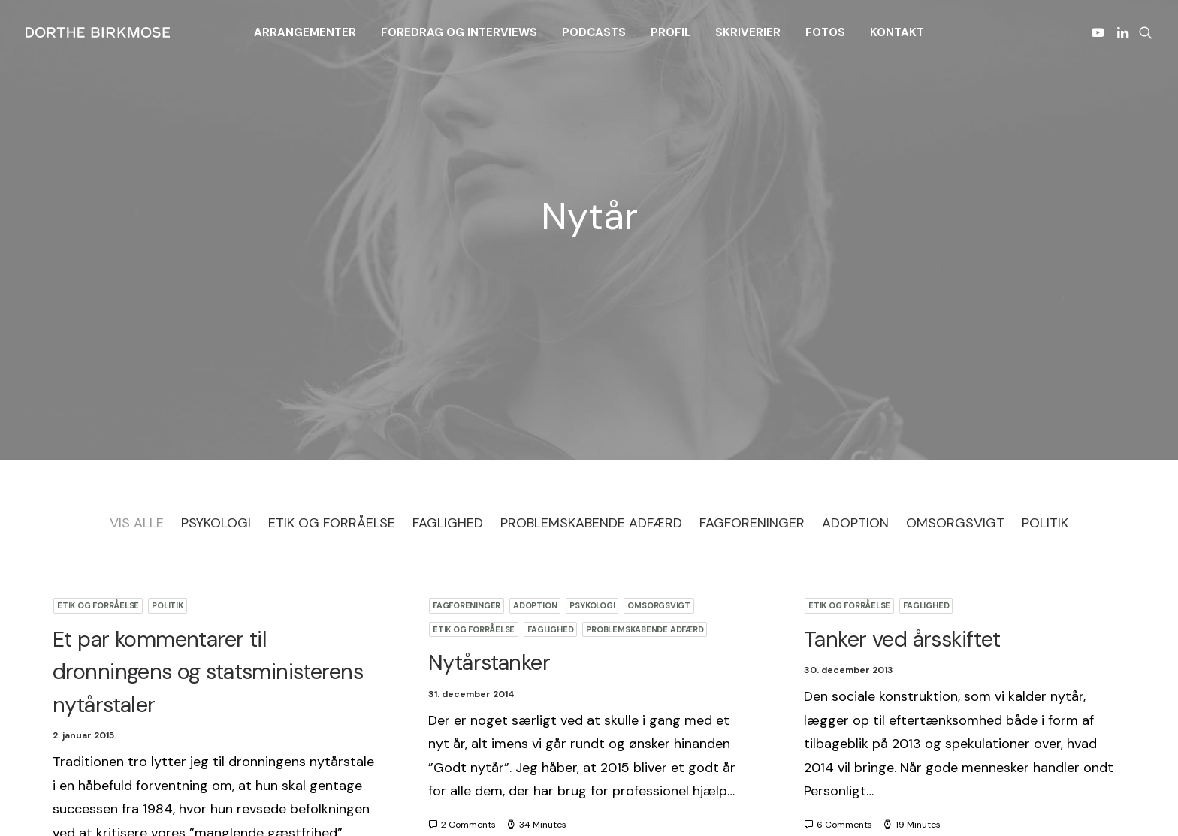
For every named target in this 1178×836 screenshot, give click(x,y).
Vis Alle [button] (137, 361)
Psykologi (592, 443)
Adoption (535, 443)
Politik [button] (1045, 361)
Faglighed (550, 467)
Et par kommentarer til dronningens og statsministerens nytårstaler (208, 510)
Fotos (825, 32)
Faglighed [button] (447, 361)
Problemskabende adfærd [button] (591, 361)
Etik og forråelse (98, 443)
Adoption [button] (855, 361)
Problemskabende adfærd (644, 467)
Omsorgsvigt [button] (955, 361)
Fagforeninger (466, 443)
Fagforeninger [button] (752, 361)
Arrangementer (305, 32)
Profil (670, 32)
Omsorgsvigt (658, 443)
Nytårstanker (489, 500)
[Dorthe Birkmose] (100, 32)
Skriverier (748, 32)
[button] (1100, 32)
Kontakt (897, 32)
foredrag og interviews (459, 32)
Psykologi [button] (216, 361)
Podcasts (594, 32)
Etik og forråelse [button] (331, 361)
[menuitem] (305, 32)
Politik (167, 443)
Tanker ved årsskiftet (902, 477)
